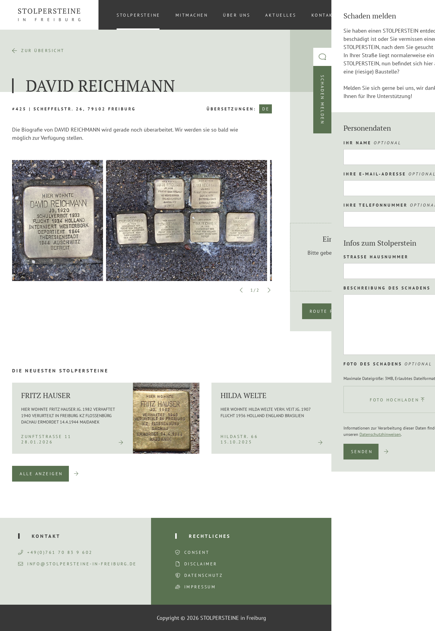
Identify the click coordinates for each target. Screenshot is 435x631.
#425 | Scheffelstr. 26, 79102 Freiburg (74, 109)
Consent (197, 552)
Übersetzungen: (231, 109)
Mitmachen (192, 15)
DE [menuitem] (413, 15)
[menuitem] (413, 14)
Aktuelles (280, 15)
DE (265, 109)
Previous (241, 290)
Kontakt (324, 15)
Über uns (236, 15)
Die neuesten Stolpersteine (60, 371)
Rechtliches (209, 536)
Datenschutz (203, 575)
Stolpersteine (138, 15)
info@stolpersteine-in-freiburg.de (77, 564)
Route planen (330, 311)
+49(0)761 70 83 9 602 (55, 552)
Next (269, 290)
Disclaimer (200, 564)
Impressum (200, 587)
